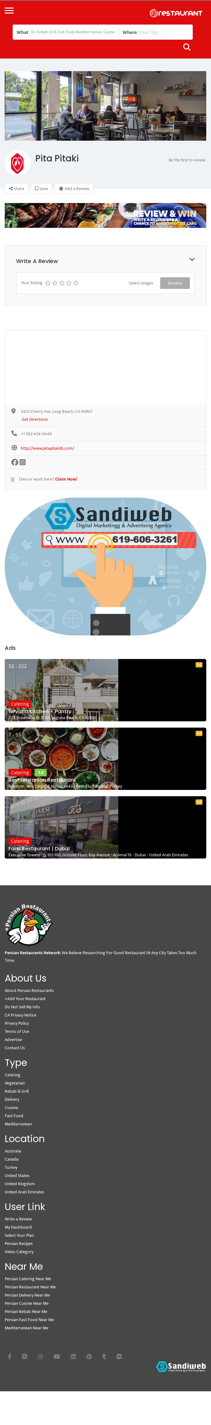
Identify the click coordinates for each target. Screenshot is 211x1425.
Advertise (13, 1039)
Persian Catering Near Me (28, 1278)
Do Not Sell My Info (22, 1007)
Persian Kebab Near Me (26, 1311)
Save (41, 188)
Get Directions (35, 419)
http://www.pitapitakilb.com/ (47, 448)
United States (17, 1175)
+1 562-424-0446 (36, 434)
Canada (12, 1159)
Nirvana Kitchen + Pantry (40, 711)
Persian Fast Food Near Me (29, 1319)
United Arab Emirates (24, 1192)
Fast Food (14, 1115)
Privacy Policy (17, 1023)
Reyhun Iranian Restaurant (42, 780)
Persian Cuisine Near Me (27, 1303)
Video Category (19, 1251)
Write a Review (18, 1219)
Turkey (11, 1167)
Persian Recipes (19, 1243)
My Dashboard (18, 1227)
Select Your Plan (19, 1235)
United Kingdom (20, 1183)
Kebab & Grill (17, 1091)
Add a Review (74, 188)
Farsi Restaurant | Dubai (39, 848)
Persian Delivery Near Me (27, 1295)
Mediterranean (18, 1124)
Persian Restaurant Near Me (30, 1287)
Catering (20, 704)
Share (16, 188)
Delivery (12, 1099)
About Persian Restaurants (29, 990)
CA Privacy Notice (20, 1015)
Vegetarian (15, 1083)
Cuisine (11, 1107)
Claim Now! (66, 479)
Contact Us (15, 1047)
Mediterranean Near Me (26, 1328)
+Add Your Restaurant (25, 998)
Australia (13, 1151)
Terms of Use (17, 1031)
